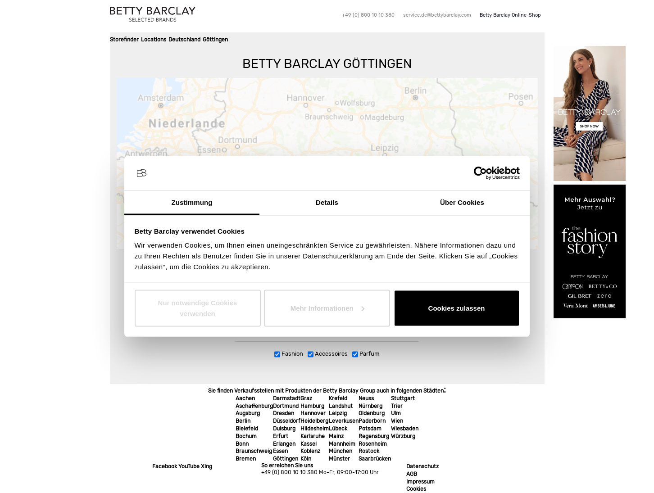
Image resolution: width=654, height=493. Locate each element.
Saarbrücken (375, 459)
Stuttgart (403, 398)
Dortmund (286, 406)
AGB (411, 474)
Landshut (341, 406)
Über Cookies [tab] (462, 202)
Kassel (308, 444)
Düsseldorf (286, 421)
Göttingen (285, 459)
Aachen (245, 398)
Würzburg (403, 436)
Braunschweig (254, 451)
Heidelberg (314, 421)
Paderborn (372, 421)
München (340, 451)
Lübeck (338, 428)
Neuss (366, 398)
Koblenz (310, 451)
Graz (306, 398)
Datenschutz (422, 466)
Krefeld (338, 398)
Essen (280, 451)
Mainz (336, 436)
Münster (339, 459)
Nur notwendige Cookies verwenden (197, 308)
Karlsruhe (312, 436)
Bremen (246, 459)
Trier (397, 406)
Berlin (243, 421)
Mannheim (342, 444)
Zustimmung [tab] (192, 202)
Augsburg (248, 413)
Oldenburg (372, 413)
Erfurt (280, 436)
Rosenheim (373, 444)
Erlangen (284, 444)
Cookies (416, 489)
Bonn (242, 444)
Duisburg (284, 428)
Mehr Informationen (327, 308)
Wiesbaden (404, 428)
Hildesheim (314, 428)
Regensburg (374, 436)
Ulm (396, 413)
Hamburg (312, 406)
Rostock (369, 451)
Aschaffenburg (254, 406)
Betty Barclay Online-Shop (510, 15)
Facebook (164, 466)
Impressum (420, 482)
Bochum (246, 436)
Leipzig (338, 413)
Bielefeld (247, 428)
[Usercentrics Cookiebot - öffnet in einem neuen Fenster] (480, 173)
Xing (206, 466)
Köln (305, 459)
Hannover (313, 413)
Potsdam (370, 428)
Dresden (283, 413)
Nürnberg (370, 406)
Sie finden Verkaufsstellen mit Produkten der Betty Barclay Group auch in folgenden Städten (326, 391)
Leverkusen (344, 421)
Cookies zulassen (456, 308)
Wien (397, 421)
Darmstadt (286, 398)
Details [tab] (327, 202)
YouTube (189, 466)
